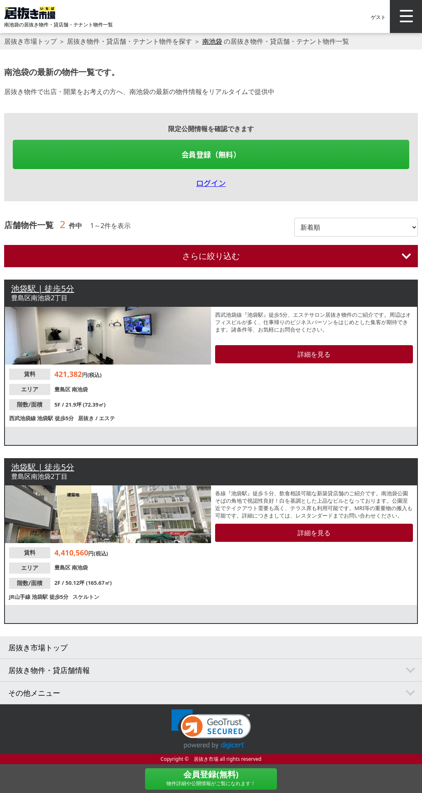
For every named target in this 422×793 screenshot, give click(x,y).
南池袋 (212, 41)
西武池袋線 (23, 418)
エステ (107, 418)
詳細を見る (314, 354)
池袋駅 (45, 418)
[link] (211, 729)
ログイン (211, 182)
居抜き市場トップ (30, 41)
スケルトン (86, 596)
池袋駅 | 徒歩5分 (42, 288)
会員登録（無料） (211, 154)
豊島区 (63, 389)
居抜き (86, 418)
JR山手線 (20, 596)
